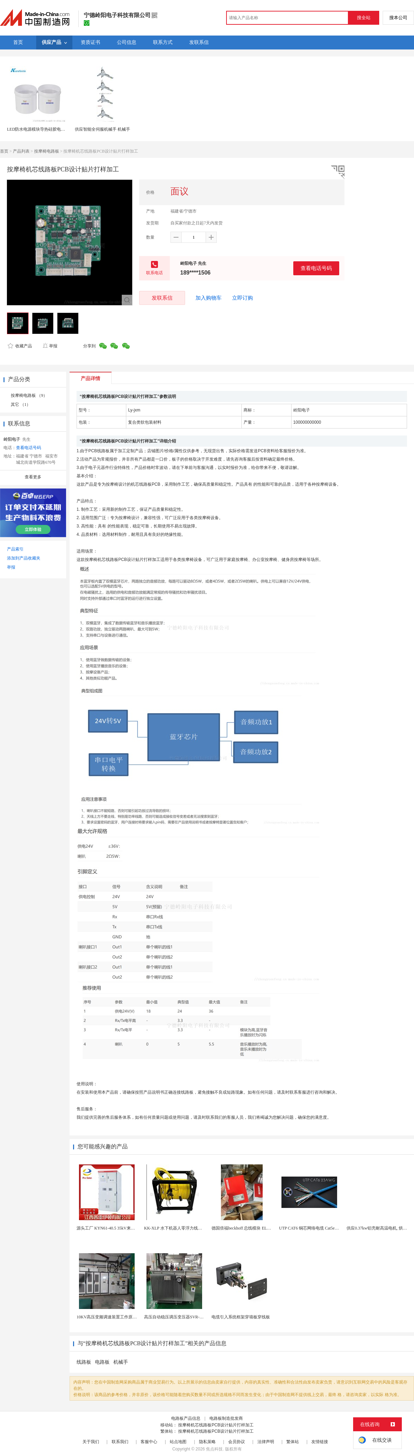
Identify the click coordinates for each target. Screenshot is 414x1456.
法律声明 (265, 1441)
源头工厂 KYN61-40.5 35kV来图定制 (110, 1228)
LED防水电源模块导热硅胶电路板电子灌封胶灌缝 (52, 129)
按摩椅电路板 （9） (29, 395)
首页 (4, 151)
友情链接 (319, 1441)
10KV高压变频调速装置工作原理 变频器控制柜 (120, 1317)
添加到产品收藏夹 (23, 558)
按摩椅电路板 (46, 151)
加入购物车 (209, 298)
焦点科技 (214, 1449)
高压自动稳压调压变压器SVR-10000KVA (181, 1317)
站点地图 (178, 1441)
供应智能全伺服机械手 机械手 (102, 129)
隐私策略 (207, 1441)
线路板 (84, 1362)
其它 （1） (21, 404)
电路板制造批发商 (226, 1418)
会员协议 (236, 1441)
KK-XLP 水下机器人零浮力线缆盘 (175, 1228)
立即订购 (242, 298)
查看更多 (33, 477)
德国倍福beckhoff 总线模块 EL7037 (243, 1228)
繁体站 (292, 1441)
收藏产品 (20, 346)
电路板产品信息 (185, 1418)
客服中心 (149, 1441)
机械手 (120, 1362)
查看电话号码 (316, 268)
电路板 (102, 1362)
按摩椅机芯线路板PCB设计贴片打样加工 (216, 1425)
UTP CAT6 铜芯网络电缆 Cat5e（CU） (314, 1228)
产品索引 (15, 549)
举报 (49, 346)
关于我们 (90, 1441)
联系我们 (120, 1441)
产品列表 (21, 151)
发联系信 (162, 298)
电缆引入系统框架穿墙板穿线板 (241, 1317)
